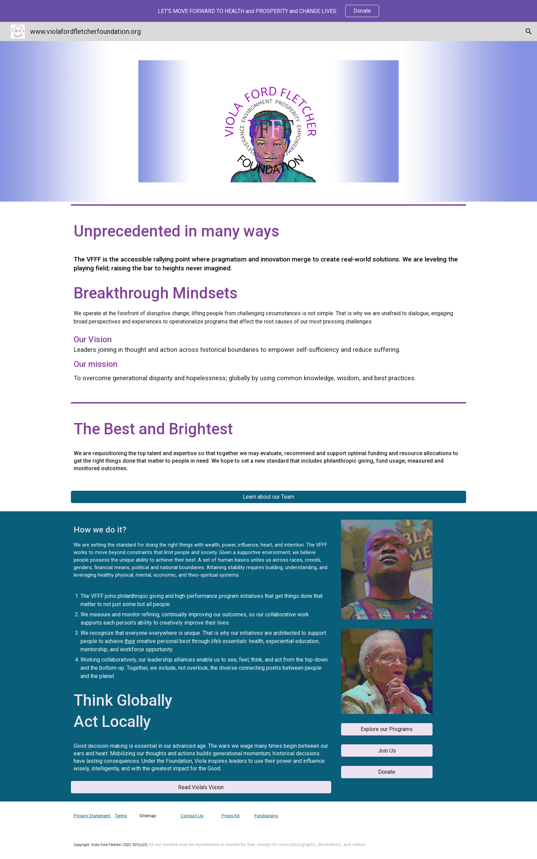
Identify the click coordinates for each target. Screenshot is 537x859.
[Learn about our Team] (268, 496)
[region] (268, 11)
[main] (268, 233)
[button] (529, 31)
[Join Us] (386, 750)
